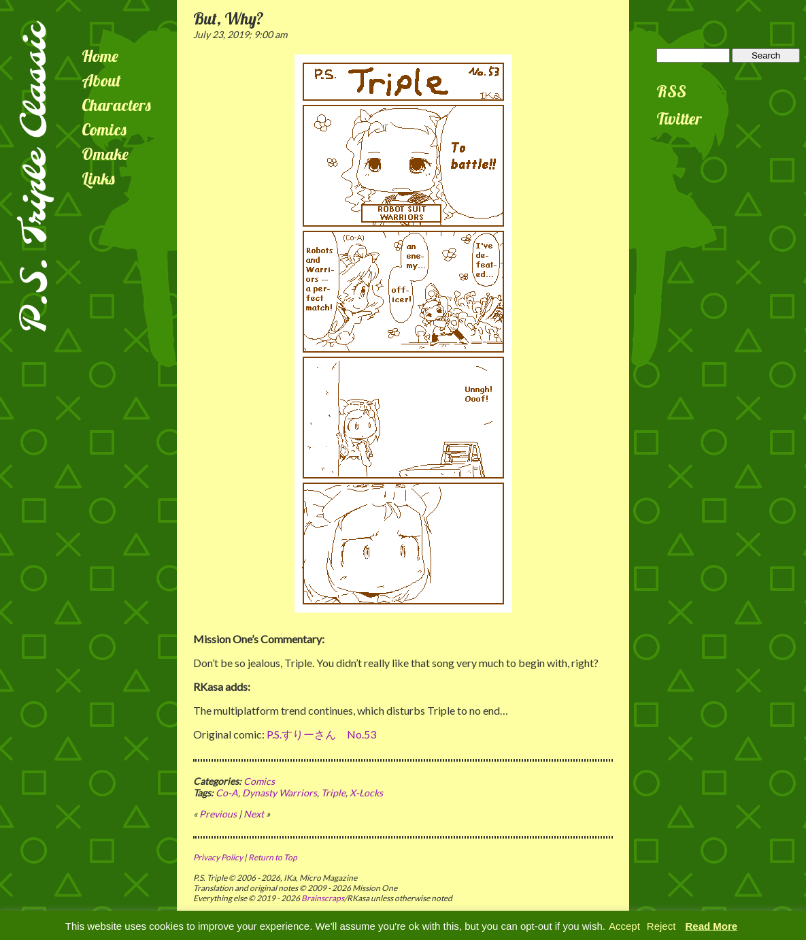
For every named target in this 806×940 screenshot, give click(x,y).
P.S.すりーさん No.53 (321, 734)
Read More (712, 926)
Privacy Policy (218, 857)
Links (98, 178)
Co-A (227, 792)
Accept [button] (624, 926)
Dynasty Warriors (279, 792)
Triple (333, 792)
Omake (105, 154)
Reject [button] (661, 926)
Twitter (679, 118)
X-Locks (366, 792)
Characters (116, 105)
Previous (218, 814)
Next (254, 814)
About (101, 80)
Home (100, 56)
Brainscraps (322, 898)
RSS (671, 91)
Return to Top (272, 857)
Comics (104, 129)
